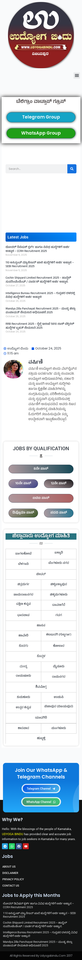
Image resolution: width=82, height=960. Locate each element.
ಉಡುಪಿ (59, 697)
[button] (76, 75)
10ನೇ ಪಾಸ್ (23, 483)
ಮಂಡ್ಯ (23, 666)
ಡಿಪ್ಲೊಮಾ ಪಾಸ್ (23, 513)
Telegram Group (41, 117)
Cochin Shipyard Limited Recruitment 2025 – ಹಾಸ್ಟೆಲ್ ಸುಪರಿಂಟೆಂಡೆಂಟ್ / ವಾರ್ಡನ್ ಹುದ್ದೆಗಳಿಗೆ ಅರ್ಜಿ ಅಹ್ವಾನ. (38, 280)
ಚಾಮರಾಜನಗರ (23, 594)
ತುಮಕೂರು (23, 697)
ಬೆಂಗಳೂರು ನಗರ (58, 563)
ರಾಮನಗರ (58, 677)
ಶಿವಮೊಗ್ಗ (41, 687)
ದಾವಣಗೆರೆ (58, 605)
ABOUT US (8, 866)
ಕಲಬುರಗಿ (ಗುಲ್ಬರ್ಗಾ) (58, 634)
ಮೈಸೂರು (58, 666)
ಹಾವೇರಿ (23, 635)
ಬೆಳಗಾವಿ (23, 564)
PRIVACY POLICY (13, 879)
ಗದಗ (58, 615)
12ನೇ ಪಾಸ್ (58, 483)
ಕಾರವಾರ (23, 728)
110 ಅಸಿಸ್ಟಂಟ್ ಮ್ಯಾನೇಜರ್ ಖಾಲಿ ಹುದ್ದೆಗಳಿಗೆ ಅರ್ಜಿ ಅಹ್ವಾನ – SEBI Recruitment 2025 (40, 264)
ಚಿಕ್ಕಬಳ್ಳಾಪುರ (59, 584)
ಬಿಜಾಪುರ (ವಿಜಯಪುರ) (58, 706)
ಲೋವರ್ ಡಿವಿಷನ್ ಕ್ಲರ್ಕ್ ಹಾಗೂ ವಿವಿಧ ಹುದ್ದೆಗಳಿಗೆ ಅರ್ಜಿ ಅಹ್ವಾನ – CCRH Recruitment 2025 (38, 249)
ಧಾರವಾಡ (23, 615)
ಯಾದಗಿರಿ (41, 718)
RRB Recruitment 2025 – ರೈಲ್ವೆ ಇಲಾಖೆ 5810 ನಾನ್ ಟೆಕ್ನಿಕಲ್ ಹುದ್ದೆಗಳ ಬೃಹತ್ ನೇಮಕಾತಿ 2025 (40, 326)
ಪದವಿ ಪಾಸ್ (58, 513)
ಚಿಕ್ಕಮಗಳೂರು (59, 594)
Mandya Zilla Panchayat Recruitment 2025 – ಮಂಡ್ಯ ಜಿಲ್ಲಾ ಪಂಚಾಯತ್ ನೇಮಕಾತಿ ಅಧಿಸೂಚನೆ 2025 (40, 311)
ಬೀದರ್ (41, 574)
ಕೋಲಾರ (58, 646)
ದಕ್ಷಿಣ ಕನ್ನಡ (23, 604)
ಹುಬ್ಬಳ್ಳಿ (41, 738)
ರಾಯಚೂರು (23, 676)
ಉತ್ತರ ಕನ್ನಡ (23, 707)
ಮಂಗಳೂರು (58, 728)
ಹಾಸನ (41, 625)
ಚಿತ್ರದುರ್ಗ (23, 584)
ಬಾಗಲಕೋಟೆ (23, 553)
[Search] (71, 168)
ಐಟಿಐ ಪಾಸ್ (41, 498)
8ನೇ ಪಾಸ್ (41, 469)
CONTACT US (10, 885)
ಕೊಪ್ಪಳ (41, 656)
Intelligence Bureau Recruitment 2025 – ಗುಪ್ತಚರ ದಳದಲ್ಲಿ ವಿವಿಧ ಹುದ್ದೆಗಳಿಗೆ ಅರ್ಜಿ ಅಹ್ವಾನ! (40, 295)
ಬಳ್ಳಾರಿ (58, 552)
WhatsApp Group (41, 133)
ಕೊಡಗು (23, 646)
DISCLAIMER (10, 873)
